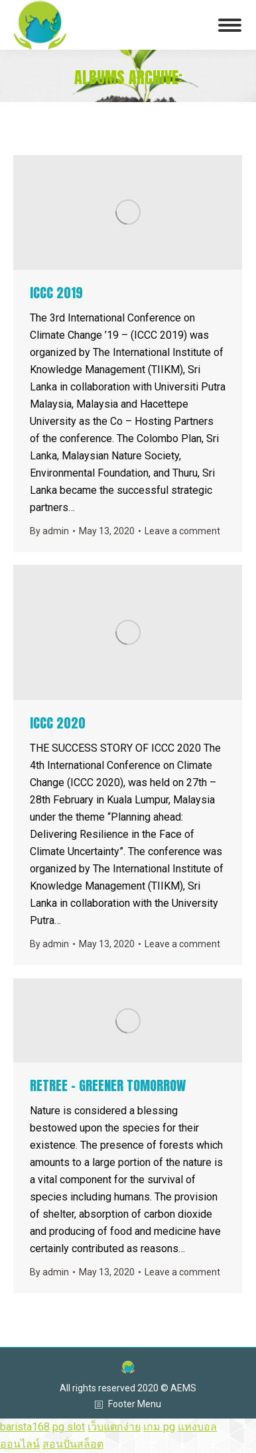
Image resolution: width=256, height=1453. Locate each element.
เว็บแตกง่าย (114, 1427)
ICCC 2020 (58, 723)
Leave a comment (182, 531)
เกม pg (159, 1427)
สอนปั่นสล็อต (72, 1444)
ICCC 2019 (56, 292)
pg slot (68, 1427)
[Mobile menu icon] (230, 25)
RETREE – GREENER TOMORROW (108, 1085)
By (49, 531)
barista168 (25, 1427)
